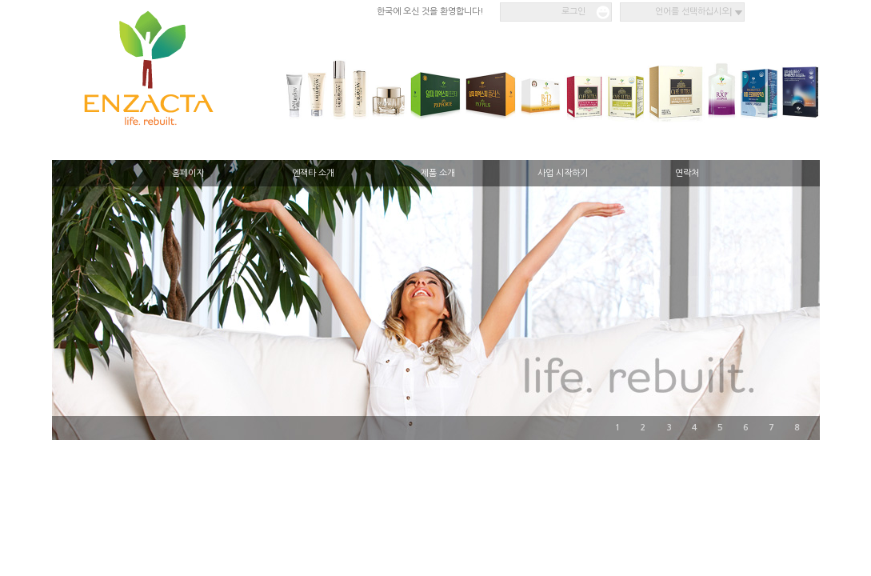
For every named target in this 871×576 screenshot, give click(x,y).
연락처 (687, 173)
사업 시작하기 (562, 173)
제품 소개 (438, 173)
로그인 (573, 11)
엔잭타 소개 (313, 173)
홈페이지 (188, 173)
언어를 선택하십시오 (692, 11)
